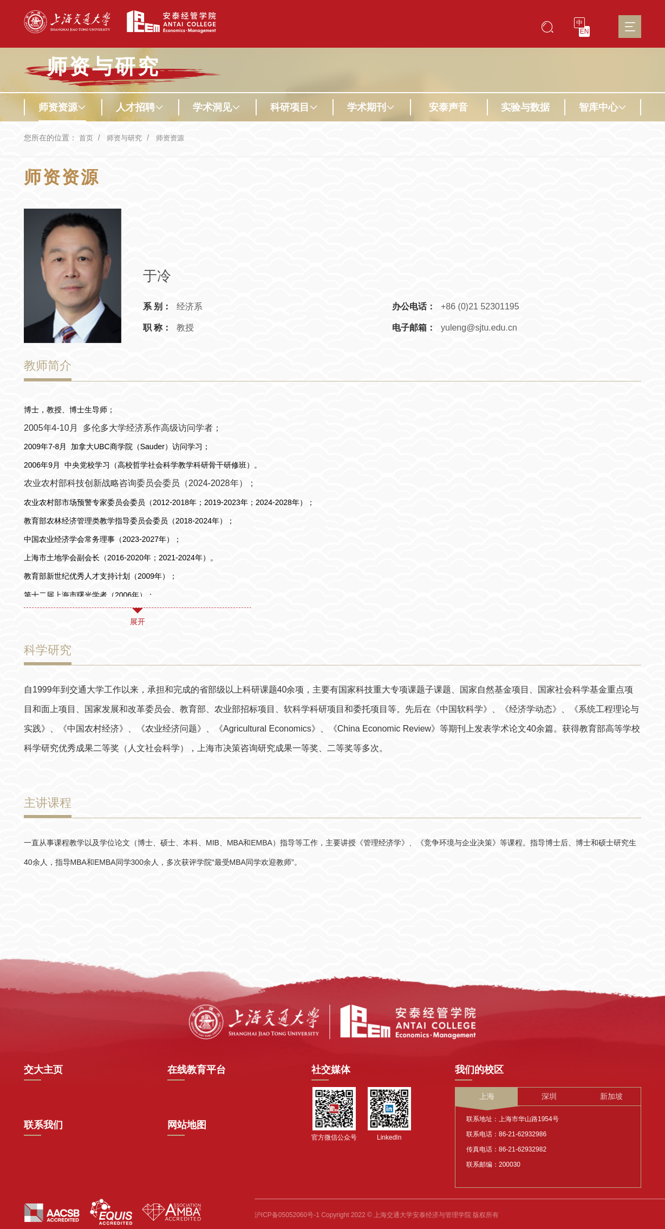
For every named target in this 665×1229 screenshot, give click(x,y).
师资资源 (62, 107)
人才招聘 (140, 107)
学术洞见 (216, 107)
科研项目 (294, 107)
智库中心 (603, 107)
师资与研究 (127, 137)
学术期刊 (371, 107)
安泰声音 (448, 107)
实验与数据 (525, 107)
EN (584, 31)
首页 (86, 137)
